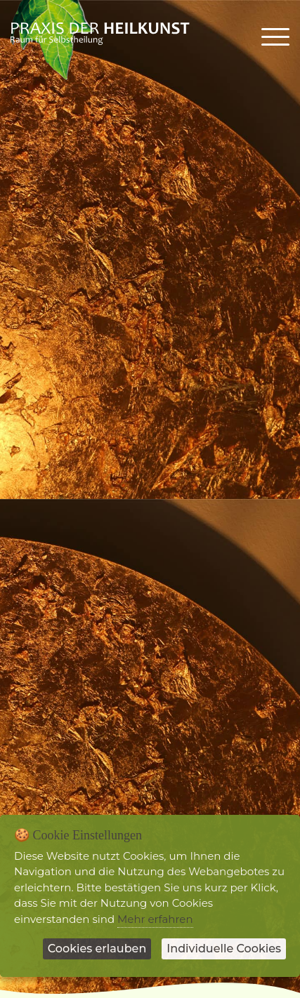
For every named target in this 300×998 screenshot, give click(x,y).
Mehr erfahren (155, 919)
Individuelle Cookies (224, 948)
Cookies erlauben (97, 948)
